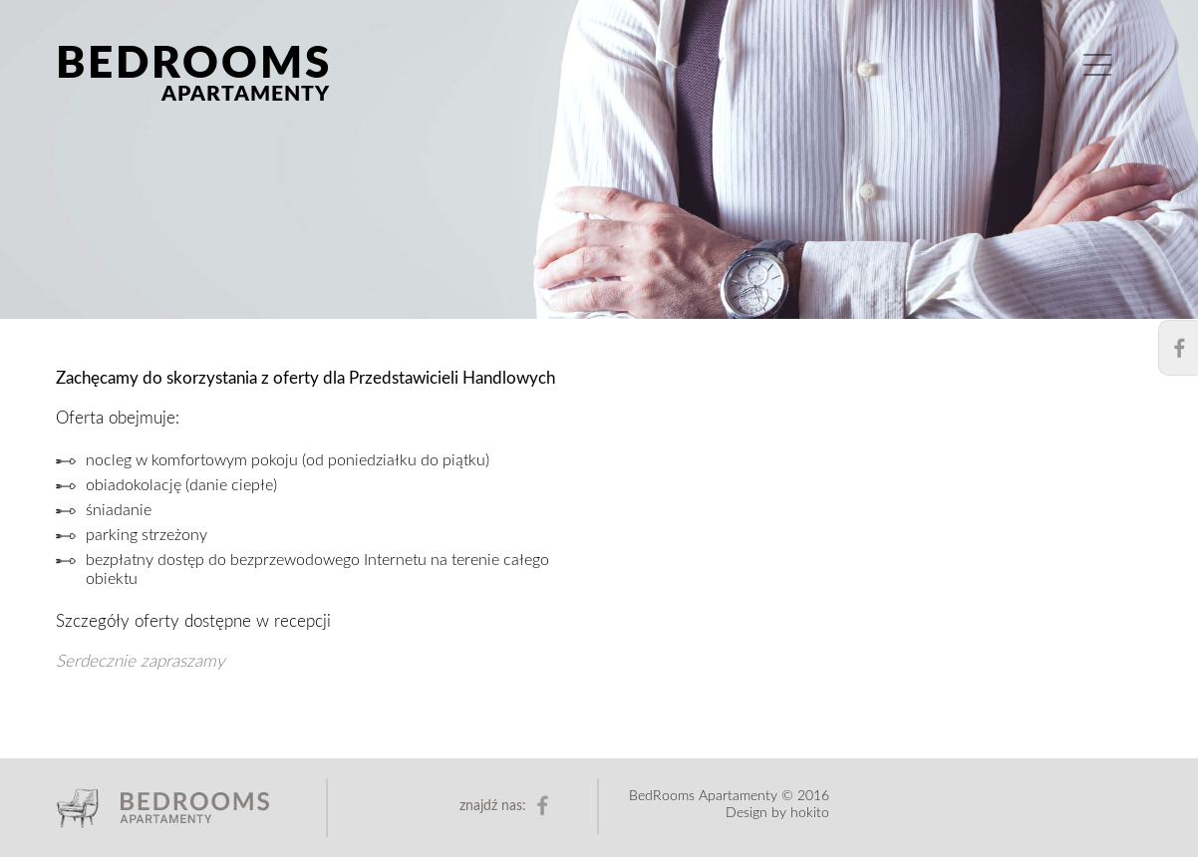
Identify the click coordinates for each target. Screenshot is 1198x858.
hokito (809, 813)
